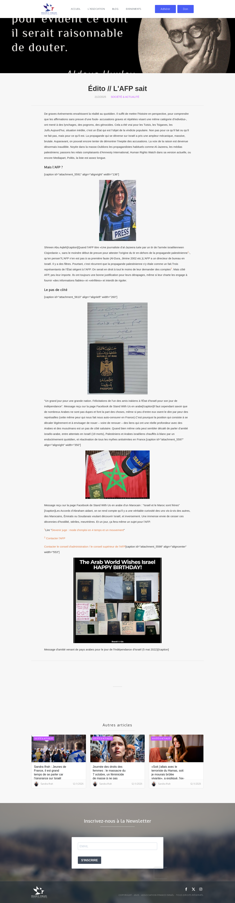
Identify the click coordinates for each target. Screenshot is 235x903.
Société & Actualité (125, 96)
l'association (96, 9)
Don (185, 8)
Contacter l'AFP (55, 538)
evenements (133, 9)
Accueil (75, 9)
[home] (49, 9)
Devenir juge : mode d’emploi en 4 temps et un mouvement (88, 530)
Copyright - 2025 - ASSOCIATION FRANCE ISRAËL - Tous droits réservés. (161, 895)
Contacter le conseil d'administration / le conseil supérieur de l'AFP (85, 546)
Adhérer (165, 8)
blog (115, 9)
